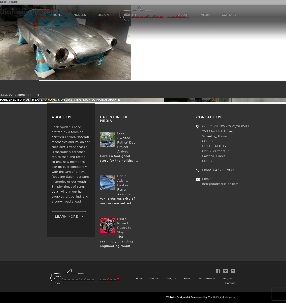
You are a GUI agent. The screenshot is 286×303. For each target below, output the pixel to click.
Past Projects (207, 279)
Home (138, 279)
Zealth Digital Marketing (222, 297)
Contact (230, 283)
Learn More (69, 216)
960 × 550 (30, 95)
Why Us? (227, 279)
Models (153, 279)
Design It (170, 279)
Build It (187, 279)
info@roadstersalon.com (220, 184)
